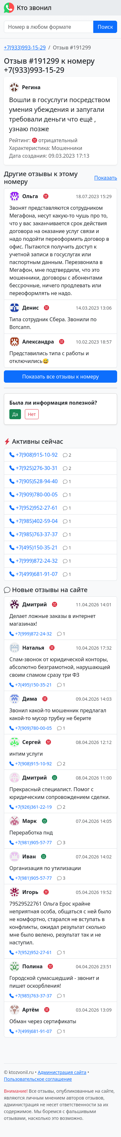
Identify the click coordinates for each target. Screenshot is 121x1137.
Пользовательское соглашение (38, 1079)
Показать (105, 177)
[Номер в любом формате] (49, 27)
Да (15, 414)
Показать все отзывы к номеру (60, 376)
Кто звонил (28, 8)
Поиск (105, 26)
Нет (32, 414)
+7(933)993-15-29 (25, 47)
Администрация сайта (62, 1072)
